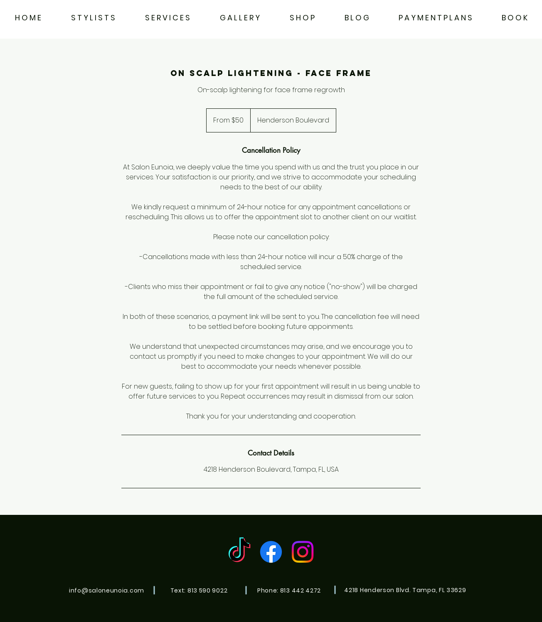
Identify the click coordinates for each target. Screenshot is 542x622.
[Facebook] (271, 551)
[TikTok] (239, 551)
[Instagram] (302, 551)
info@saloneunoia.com (106, 590)
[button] (167, 18)
